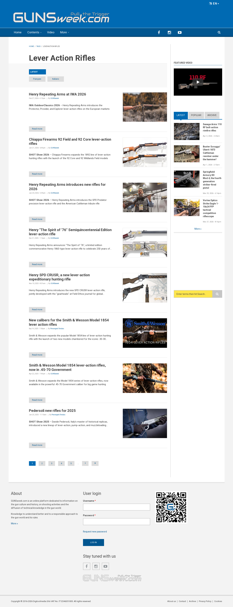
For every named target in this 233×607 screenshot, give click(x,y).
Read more (37, 128)
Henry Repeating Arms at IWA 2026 (57, 94)
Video (51, 32)
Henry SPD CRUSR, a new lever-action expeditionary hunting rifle (59, 277)
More (64, 32)
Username (89, 501)
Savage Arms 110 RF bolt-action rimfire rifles (212, 127)
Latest (181, 115)
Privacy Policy (205, 601)
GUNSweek (54, 98)
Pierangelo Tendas (57, 328)
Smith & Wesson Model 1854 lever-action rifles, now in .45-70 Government (67, 367)
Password (89, 515)
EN (214, 3)
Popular (196, 115)
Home (18, 32)
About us (171, 601)
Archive (212, 115)
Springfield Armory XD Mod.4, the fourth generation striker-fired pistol (212, 179)
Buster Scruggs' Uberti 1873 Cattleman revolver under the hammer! (211, 153)
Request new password (95, 531)
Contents (34, 32)
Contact (182, 601)
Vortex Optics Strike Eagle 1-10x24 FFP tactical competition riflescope (211, 208)
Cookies (218, 601)
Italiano (56, 79)
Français (37, 79)
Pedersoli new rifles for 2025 (52, 411)
